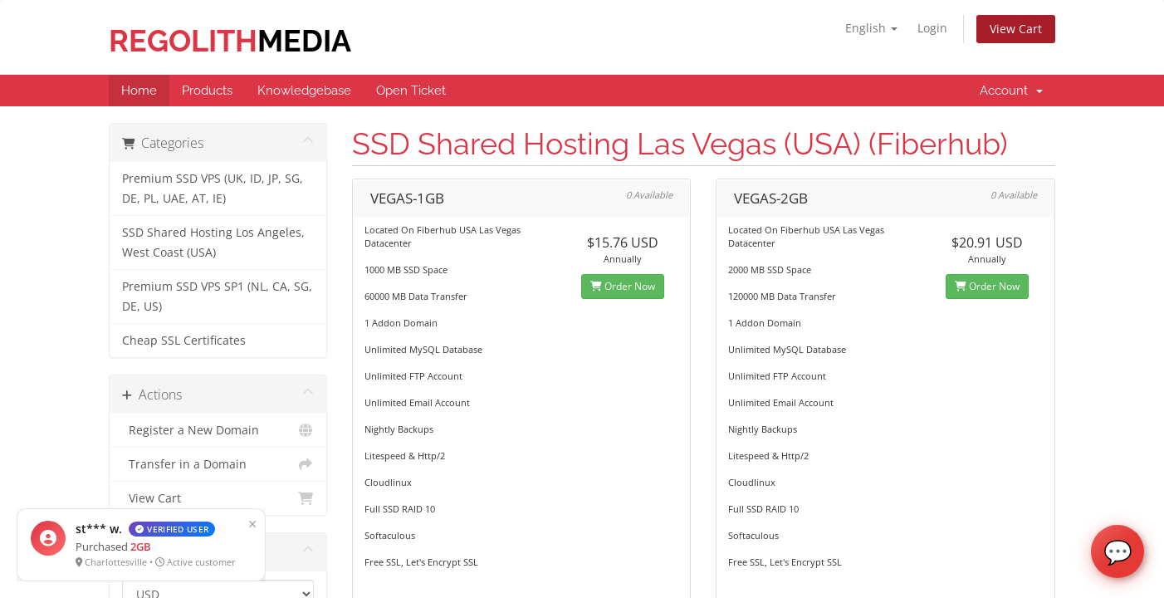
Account (1011, 90)
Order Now (622, 286)
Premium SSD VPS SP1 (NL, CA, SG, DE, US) (217, 296)
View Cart (1016, 29)
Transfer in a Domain (218, 464)
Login (932, 28)
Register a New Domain (218, 430)
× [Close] (245, 523)
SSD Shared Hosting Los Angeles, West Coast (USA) (213, 242)
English (871, 28)
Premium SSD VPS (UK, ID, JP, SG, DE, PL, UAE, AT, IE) (212, 188)
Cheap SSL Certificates (184, 340)
